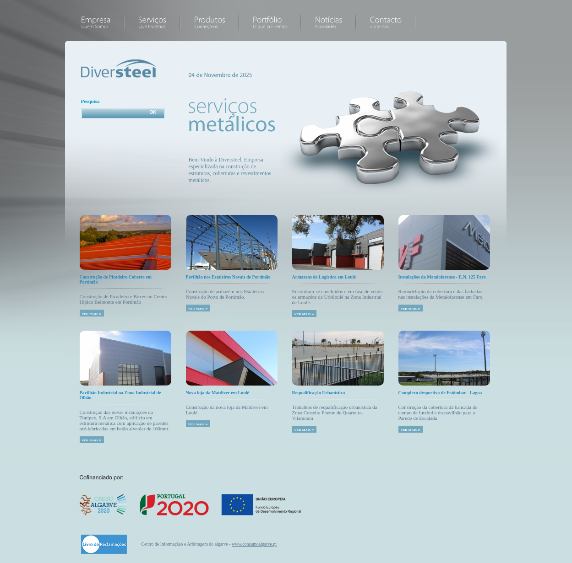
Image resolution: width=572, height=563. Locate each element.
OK (153, 112)
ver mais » (92, 313)
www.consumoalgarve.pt (254, 544)
